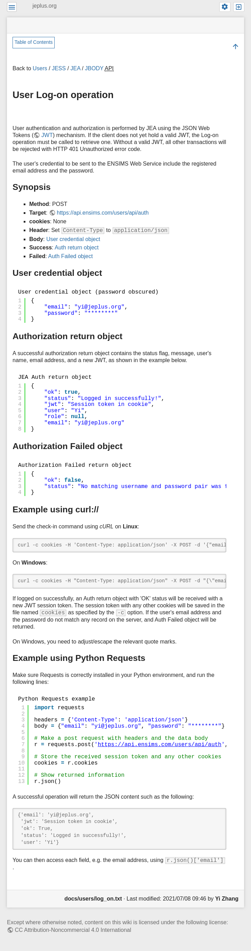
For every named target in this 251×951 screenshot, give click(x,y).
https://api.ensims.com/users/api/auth (103, 213)
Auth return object (77, 247)
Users (40, 68)
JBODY (94, 68)
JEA (75, 68)
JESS (59, 68)
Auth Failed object (70, 256)
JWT (47, 135)
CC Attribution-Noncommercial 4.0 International (73, 930)
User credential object (73, 239)
